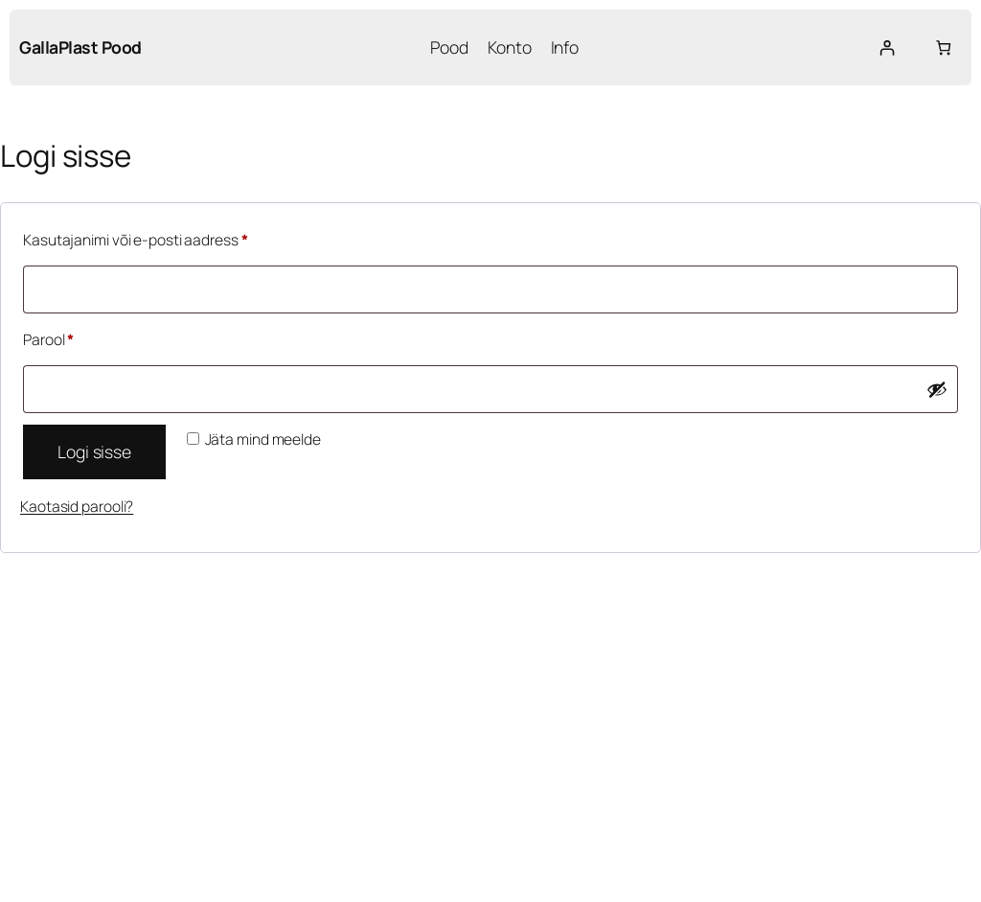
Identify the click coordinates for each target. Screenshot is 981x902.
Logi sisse (94, 451)
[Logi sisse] (886, 47)
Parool (73, 337)
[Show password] (936, 389)
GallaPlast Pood (80, 46)
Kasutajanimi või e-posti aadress (159, 237)
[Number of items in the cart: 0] (943, 47)
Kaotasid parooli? (76, 506)
